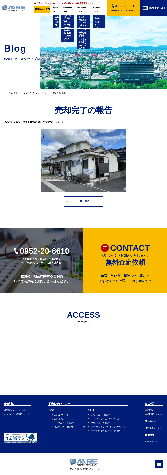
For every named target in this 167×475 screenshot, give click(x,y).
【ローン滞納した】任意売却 (62, 423)
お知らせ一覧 (151, 441)
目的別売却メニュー (66, 9)
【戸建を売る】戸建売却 (99, 415)
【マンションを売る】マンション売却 (105, 419)
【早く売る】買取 (57, 419)
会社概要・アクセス (98, 9)
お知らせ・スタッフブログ (23, 93)
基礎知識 (55, 9)
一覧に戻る (83, 201)
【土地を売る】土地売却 (99, 423)
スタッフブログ (43, 93)
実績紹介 (150, 410)
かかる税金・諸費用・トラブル (18, 414)
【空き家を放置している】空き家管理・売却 (108, 427)
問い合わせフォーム (154, 428)
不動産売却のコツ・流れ (15, 410)
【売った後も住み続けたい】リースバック (67, 427)
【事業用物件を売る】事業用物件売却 (105, 431)
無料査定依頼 (154, 8)
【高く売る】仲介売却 (59, 415)
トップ (7, 93)
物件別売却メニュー (82, 9)
